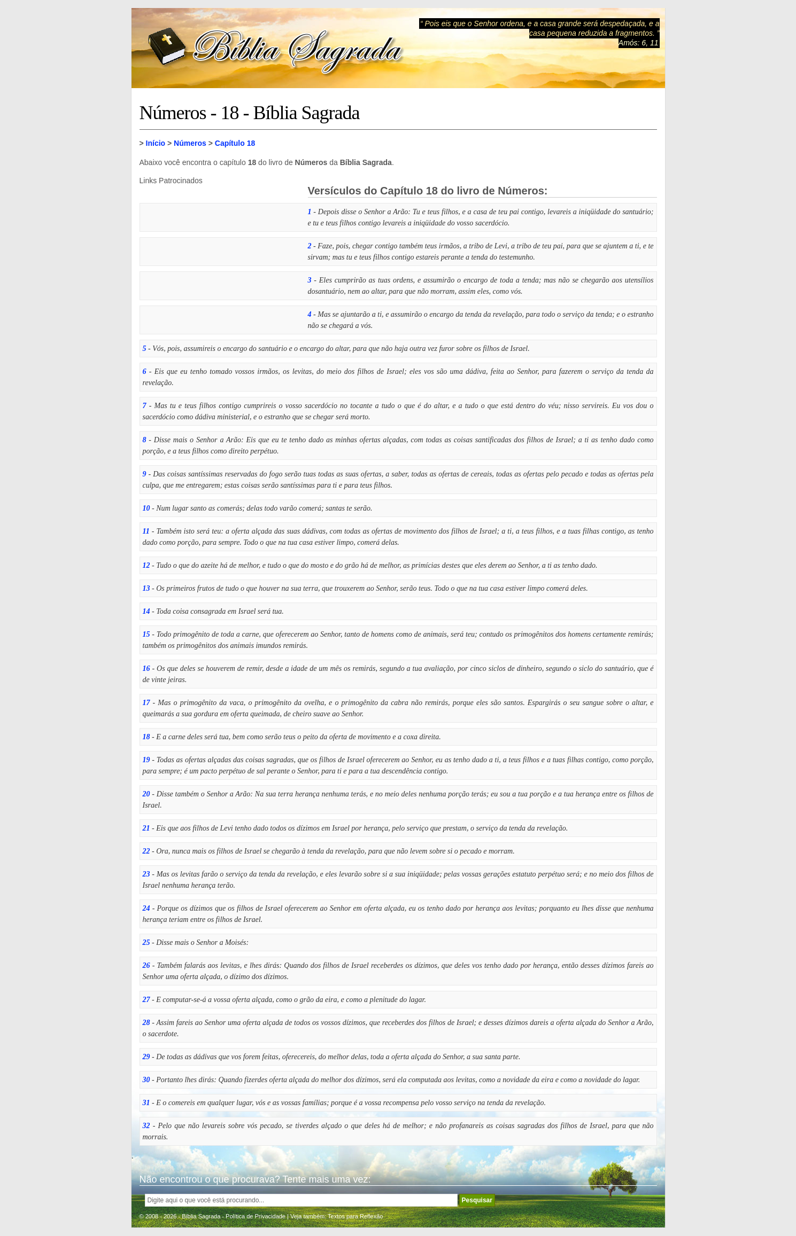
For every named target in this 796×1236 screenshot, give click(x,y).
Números (190, 143)
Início (156, 143)
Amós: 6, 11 (639, 42)
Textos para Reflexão (355, 1216)
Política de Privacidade (255, 1216)
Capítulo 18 (235, 143)
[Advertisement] (220, 251)
